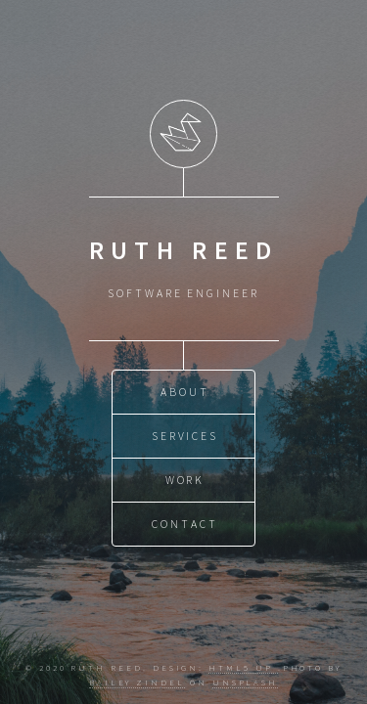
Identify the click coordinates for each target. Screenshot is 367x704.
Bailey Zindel (137, 682)
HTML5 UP (242, 667)
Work (185, 479)
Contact (185, 523)
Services (185, 435)
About (185, 391)
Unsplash (245, 682)
